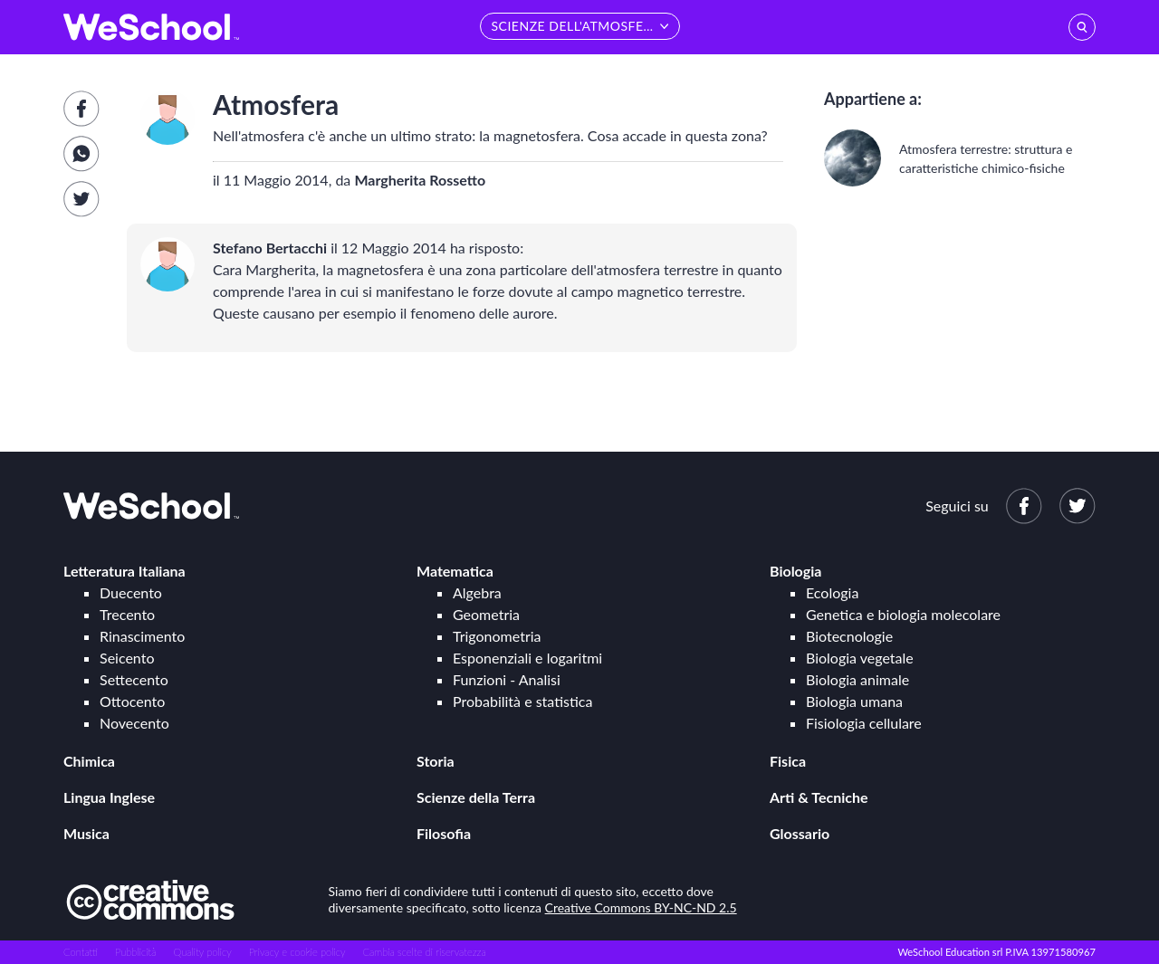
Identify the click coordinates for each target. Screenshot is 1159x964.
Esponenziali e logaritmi (527, 657)
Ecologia (832, 592)
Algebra (477, 592)
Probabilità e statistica (522, 701)
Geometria (486, 614)
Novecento (134, 722)
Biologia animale (857, 679)
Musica (86, 833)
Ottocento (132, 701)
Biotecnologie (849, 635)
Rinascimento (142, 635)
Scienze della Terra (476, 797)
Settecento (134, 679)
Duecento (131, 592)
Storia (436, 760)
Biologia (795, 570)
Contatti (80, 952)
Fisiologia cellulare (864, 722)
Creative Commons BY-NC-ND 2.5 (641, 907)
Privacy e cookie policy (297, 952)
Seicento (127, 657)
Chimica (89, 760)
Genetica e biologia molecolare (903, 614)
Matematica (455, 570)
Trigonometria (497, 635)
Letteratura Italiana (124, 570)
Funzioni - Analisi (506, 679)
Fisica (788, 760)
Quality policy (202, 952)
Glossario (799, 833)
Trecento (127, 614)
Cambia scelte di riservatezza (423, 952)
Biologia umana (854, 701)
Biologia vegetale (860, 657)
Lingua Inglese (109, 797)
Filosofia (444, 833)
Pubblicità (136, 952)
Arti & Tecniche (819, 797)
